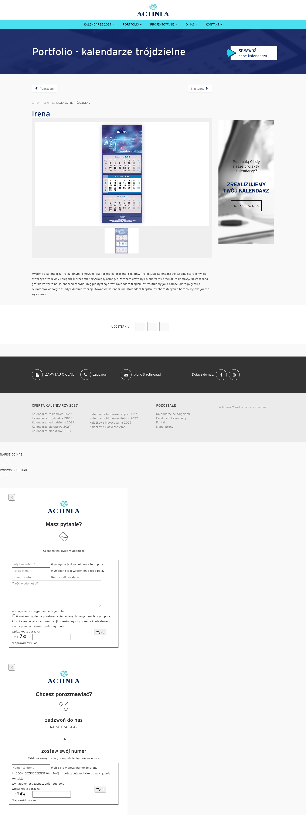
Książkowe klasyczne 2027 (108, 427)
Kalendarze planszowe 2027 (51, 431)
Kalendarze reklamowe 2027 (52, 414)
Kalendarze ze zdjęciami (173, 414)
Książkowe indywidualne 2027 (111, 422)
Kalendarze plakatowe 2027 (51, 426)
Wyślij (100, 632)
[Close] (11, 497)
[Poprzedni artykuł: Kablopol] (44, 88)
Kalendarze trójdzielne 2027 (52, 418)
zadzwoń (93, 374)
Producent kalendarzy (171, 418)
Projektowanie (162, 24)
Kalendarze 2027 (98, 24)
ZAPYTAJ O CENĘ (53, 374)
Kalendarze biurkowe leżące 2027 (113, 414)
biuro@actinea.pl (141, 374)
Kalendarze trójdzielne (73, 102)
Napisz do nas (246, 206)
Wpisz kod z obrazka (26, 631)
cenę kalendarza (247, 53)
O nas (190, 24)
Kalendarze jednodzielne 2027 (53, 422)
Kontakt (212, 24)
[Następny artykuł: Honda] (200, 88)
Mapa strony (164, 426)
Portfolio (131, 24)
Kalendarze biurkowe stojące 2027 (114, 418)
